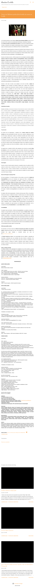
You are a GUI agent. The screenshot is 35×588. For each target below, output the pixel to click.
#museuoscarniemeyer (20, 432)
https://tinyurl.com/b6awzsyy (8, 233)
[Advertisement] (17, 453)
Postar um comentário (5, 442)
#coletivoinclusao (11, 432)
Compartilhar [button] (4, 434)
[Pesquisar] (30, 2)
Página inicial (4, 7)
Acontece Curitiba (7, 2)
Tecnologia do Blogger (18, 583)
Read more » (31, 501)
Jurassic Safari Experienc (7, 530)
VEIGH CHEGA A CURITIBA (8, 490)
